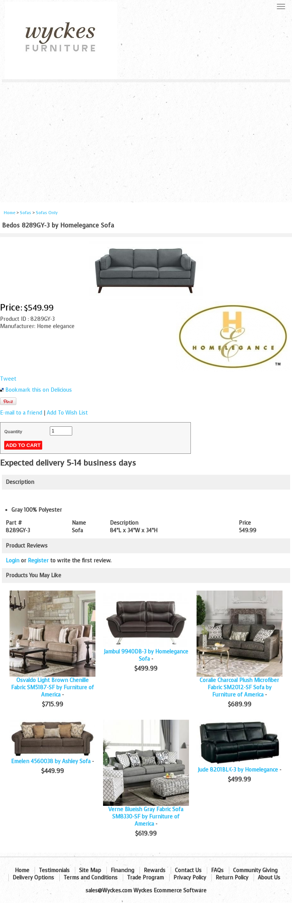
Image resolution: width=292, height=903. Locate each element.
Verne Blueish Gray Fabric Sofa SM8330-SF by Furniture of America (145, 817)
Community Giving (255, 870)
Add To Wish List (67, 412)
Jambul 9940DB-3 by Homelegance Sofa (146, 655)
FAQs (217, 870)
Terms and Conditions (90, 877)
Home (9, 213)
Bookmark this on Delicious (38, 390)
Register (38, 560)
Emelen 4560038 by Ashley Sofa (50, 761)
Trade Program (145, 877)
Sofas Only (47, 213)
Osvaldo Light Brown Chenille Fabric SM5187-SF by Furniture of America (52, 687)
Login (12, 560)
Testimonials (54, 870)
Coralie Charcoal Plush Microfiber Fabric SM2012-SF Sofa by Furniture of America (239, 687)
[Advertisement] (146, 139)
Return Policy (232, 877)
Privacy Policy (189, 877)
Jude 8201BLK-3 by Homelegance (238, 769)
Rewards (154, 870)
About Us (269, 877)
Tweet (8, 379)
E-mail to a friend (21, 412)
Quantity (13, 432)
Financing (122, 870)
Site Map (90, 870)
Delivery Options (33, 877)
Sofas (25, 213)
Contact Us (188, 870)
